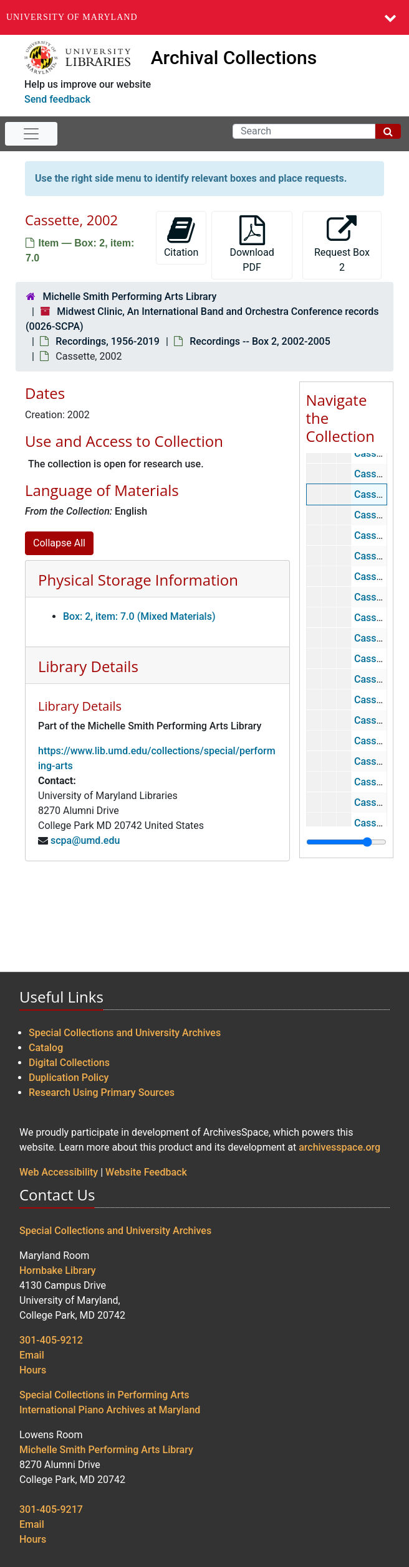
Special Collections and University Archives (125, 1033)
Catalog (46, 1048)
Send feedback (57, 99)
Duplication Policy (68, 1077)
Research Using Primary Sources (102, 1092)
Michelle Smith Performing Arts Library (129, 296)
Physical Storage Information (138, 579)
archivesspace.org (339, 1147)
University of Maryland (72, 17)
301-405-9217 (51, 1509)
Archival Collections (234, 57)
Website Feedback (146, 1172)
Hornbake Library (57, 1270)
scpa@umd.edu (85, 840)
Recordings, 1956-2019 (107, 341)
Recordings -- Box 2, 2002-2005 (260, 341)
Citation (181, 236)
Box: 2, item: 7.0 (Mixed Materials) (139, 616)
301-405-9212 (51, 1340)
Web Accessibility (58, 1172)
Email (31, 1355)
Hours (32, 1370)
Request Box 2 (342, 244)
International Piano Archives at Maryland (109, 1410)
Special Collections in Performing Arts (104, 1395)
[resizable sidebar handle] (346, 842)
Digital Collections (69, 1063)
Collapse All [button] (59, 543)
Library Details (88, 666)
